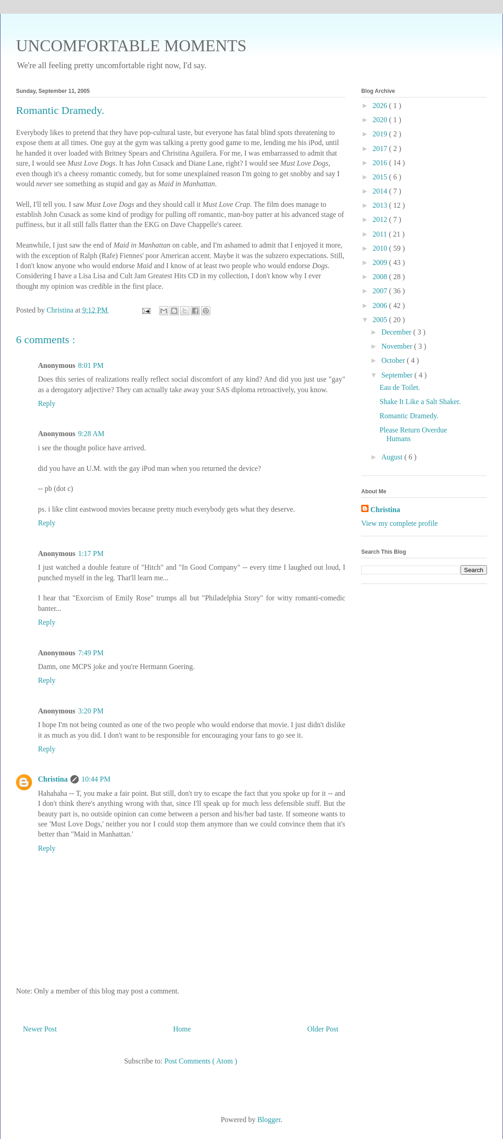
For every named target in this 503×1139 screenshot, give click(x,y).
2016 (381, 163)
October (394, 360)
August (392, 457)
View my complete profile (399, 523)
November (397, 346)
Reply (46, 403)
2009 (381, 262)
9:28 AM (91, 433)
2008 (381, 277)
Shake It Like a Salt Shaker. (420, 401)
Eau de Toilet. (400, 387)
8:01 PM (91, 365)
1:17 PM (91, 553)
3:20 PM (91, 711)
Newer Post (40, 1029)
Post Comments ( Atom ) (200, 1061)
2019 (381, 134)
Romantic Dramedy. (409, 416)
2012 (381, 219)
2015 (381, 177)
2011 (381, 234)
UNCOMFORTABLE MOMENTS (131, 46)
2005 (381, 320)
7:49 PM (91, 653)
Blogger (269, 1119)
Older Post (322, 1029)
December (397, 332)
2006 (381, 305)
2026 (381, 105)
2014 (381, 191)
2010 (381, 248)
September (397, 375)
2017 (381, 148)
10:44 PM (96, 779)
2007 (381, 291)
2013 (381, 205)
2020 (381, 120)
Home (182, 1029)
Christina (53, 779)
